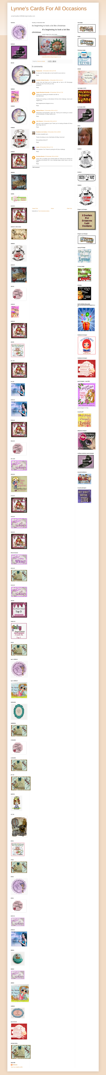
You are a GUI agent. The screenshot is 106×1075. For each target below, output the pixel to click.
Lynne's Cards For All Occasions (49, 8)
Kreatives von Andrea (41, 132)
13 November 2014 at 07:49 (49, 70)
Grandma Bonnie (40, 156)
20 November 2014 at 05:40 (51, 156)
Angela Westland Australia (42, 92)
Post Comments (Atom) (43, 211)
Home (52, 208)
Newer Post (35, 208)
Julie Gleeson (39, 121)
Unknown (15, 1064)
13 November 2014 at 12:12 (56, 80)
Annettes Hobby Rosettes (42, 80)
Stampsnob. (39, 70)
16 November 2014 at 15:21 (51, 110)
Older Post (69, 208)
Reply (37, 75)
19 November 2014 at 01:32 (50, 121)
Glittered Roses (40, 110)
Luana (37, 147)
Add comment (36, 167)
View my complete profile (17, 1067)
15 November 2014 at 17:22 (56, 92)
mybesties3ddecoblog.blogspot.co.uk (51, 57)
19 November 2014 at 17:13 (46, 147)
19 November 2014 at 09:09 (54, 132)
